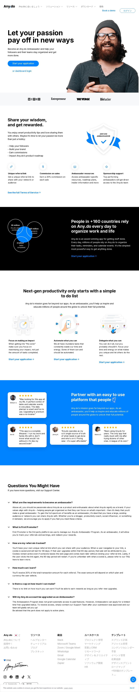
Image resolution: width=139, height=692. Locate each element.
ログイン (128, 11)
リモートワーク (92, 652)
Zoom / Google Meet (69, 648)
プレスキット (38, 652)
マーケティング (92, 644)
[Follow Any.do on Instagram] (5, 677)
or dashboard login (22, 71)
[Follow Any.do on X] (29, 677)
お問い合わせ (11, 648)
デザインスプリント (122, 664)
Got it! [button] (132, 688)
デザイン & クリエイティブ (95, 658)
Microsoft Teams (66, 644)
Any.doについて (12, 641)
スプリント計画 (119, 641)
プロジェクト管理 (94, 641)
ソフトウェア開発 (94, 664)
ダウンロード (87, 6)
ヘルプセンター (39, 641)
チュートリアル (39, 644)
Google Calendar (67, 660)
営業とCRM (90, 648)
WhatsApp (63, 652)
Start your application (23, 63)
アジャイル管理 (119, 644)
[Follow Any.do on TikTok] (23, 677)
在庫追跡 (116, 660)
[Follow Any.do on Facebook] (11, 677)
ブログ (34, 648)
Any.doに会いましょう (29, 6)
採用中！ (8, 644)
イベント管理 (118, 656)
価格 (102, 6)
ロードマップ (118, 667)
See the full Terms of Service (24, 193)
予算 (113, 652)
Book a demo (108, 10)
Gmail (60, 656)
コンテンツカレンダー (123, 648)
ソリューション (53, 6)
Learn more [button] (68, 688)
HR (86, 667)
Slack (60, 641)
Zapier (61, 664)
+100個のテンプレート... (122, 673)
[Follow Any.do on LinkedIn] (17, 677)
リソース (71, 6)
